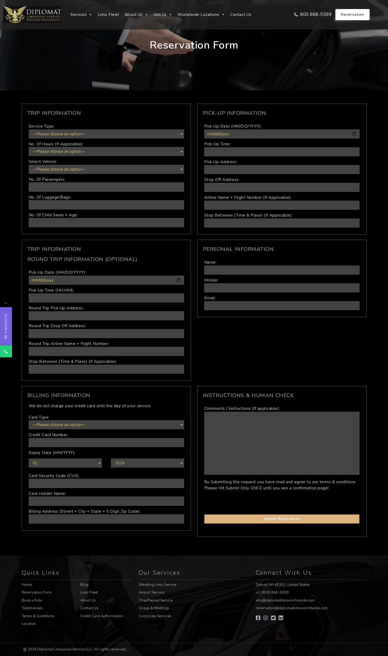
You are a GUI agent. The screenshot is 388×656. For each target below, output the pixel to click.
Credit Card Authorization (101, 616)
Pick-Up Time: (282, 148)
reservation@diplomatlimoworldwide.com (292, 608)
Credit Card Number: (106, 439)
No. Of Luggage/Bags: (106, 202)
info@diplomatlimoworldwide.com (285, 600)
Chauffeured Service (156, 600)
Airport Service (151, 592)
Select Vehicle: (106, 166)
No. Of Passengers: (106, 184)
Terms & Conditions (38, 616)
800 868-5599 (312, 14)
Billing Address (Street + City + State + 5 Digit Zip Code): (106, 516)
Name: (282, 267)
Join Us (162, 14)
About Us (136, 14)
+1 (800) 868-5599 (272, 592)
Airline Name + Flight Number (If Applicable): (282, 202)
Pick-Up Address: (282, 166)
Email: (282, 302)
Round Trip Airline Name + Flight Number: (106, 348)
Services (81, 14)
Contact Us (240, 14)
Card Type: (106, 422)
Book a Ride (32, 600)
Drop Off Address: (282, 184)
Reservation (352, 14)
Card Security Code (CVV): (106, 480)
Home (27, 584)
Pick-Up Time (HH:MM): (106, 295)
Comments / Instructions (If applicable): (282, 441)
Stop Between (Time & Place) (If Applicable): (282, 220)
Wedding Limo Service (158, 584)
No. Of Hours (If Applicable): (106, 148)
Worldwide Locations (201, 14)
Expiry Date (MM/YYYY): (52, 452)
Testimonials (32, 608)
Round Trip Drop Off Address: (106, 330)
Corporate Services (155, 616)
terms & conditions (338, 482)
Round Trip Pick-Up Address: (106, 312)
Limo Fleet (108, 14)
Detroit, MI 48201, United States (283, 584)
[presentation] (234, 500)
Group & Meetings (154, 608)
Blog (84, 584)
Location (29, 623)
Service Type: (106, 131)
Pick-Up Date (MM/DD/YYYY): (282, 131)
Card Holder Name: (106, 498)
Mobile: (282, 284)
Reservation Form (37, 592)
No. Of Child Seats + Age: (106, 219)
